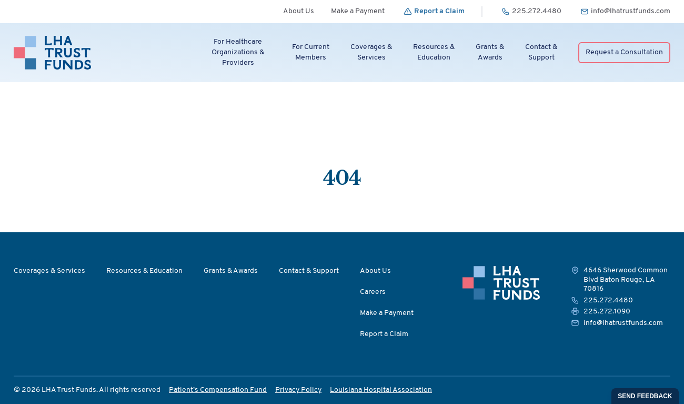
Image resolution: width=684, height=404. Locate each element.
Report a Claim (384, 334)
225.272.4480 (608, 300)
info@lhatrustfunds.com (623, 323)
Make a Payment (358, 11)
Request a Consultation (624, 52)
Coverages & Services (49, 271)
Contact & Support (309, 271)
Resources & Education (144, 271)
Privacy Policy (298, 390)
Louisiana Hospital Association (381, 390)
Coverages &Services (371, 52)
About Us (298, 11)
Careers (373, 292)
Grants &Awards (490, 52)
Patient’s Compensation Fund (218, 390)
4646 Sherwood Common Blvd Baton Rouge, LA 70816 (626, 280)
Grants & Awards (231, 271)
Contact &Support (541, 52)
